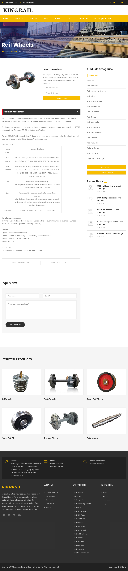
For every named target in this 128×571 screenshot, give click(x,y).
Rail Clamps (92, 117)
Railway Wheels (51, 438)
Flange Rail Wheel (9, 438)
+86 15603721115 (9, 2)
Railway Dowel (93, 148)
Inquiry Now (62, 98)
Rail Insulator (92, 153)
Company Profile (52, 492)
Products (33, 18)
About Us (19, 18)
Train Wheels (50, 399)
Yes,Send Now (15, 324)
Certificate (50, 500)
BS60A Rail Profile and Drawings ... (111, 233)
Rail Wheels (94, 75)
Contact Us (83, 18)
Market (58, 18)
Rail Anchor (92, 137)
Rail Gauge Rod (93, 127)
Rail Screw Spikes (94, 101)
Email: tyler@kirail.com (20, 263)
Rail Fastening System (96, 91)
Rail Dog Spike (93, 122)
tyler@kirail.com (102, 18)
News (46, 18)
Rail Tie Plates (93, 112)
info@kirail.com (27, 2)
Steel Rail (91, 80)
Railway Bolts (93, 86)
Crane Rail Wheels (95, 399)
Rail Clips (91, 96)
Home (5, 18)
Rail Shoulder (92, 143)
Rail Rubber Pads (94, 132)
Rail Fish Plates (93, 106)
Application (107, 500)
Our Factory (50, 496)
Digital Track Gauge (95, 158)
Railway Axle (92, 438)
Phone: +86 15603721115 (59, 263)
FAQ (69, 18)
